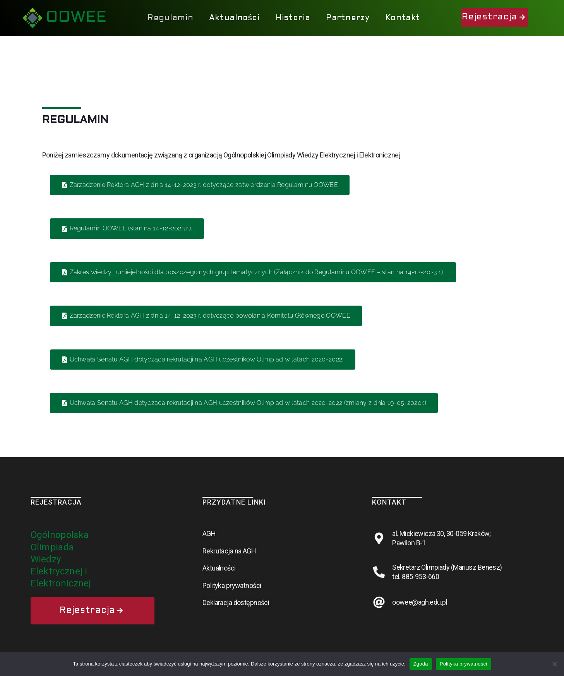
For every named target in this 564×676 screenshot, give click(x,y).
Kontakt (402, 18)
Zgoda (420, 664)
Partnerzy (347, 18)
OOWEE (76, 17)
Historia (293, 18)
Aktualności (234, 18)
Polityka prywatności (463, 664)
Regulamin (170, 18)
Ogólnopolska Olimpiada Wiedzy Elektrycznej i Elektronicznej (61, 559)
